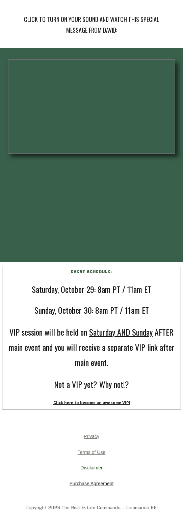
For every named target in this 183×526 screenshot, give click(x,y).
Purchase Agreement (92, 483)
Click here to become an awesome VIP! (91, 402)
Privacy (91, 436)
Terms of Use (91, 452)
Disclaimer (91, 467)
